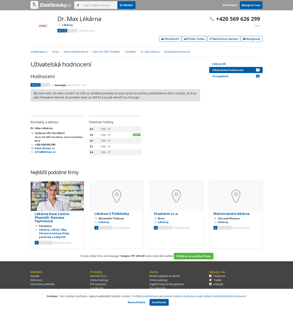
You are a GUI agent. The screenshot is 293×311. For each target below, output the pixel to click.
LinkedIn (216, 284)
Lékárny (67, 25)
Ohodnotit (170, 39)
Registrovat (251, 5)
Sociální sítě (97, 288)
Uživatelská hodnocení (236, 70)
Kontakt (35, 276)
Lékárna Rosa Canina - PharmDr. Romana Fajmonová (53, 217)
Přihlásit (230, 5)
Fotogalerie (236, 76)
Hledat (126, 5)
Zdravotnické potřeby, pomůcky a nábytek (54, 235)
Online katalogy (99, 280)
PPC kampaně (98, 284)
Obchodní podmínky (42, 284)
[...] (99, 5)
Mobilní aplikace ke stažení (165, 276)
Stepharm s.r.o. (166, 213)
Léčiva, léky (58, 229)
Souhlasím (159, 302)
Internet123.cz (98, 276)
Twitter (215, 280)
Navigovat (251, 39)
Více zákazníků (158, 288)
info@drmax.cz (45, 152)
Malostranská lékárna (231, 213)
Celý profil (219, 64)
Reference (36, 280)
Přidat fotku (194, 39)
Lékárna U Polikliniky (111, 213)
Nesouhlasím (136, 302)
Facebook (217, 276)
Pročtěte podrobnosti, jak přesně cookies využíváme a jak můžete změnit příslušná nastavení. (189, 296)
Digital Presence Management (167, 284)
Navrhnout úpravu (223, 39)
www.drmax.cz (45, 148)
